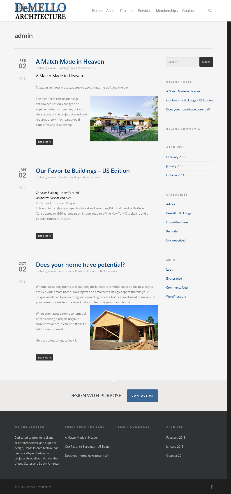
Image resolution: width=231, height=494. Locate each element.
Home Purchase (76, 271)
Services (144, 11)
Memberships (167, 11)
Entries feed (174, 278)
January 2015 (174, 166)
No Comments (86, 68)
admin (52, 68)
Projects (126, 11)
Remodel (92, 271)
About (111, 11)
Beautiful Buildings (69, 177)
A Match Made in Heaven (70, 61)
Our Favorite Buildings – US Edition (83, 170)
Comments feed (177, 288)
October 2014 (175, 175)
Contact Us (142, 396)
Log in (170, 269)
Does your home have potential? (80, 264)
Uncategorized (66, 68)
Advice (62, 271)
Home (97, 11)
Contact (188, 11)
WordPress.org (176, 297)
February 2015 (175, 157)
